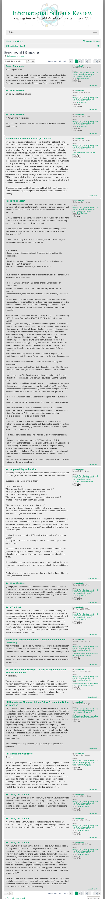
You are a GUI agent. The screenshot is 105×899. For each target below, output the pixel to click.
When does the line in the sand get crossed (84, 153)
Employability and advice (85, 481)
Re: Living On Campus (17, 794)
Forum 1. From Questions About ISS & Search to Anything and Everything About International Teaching (85, 74)
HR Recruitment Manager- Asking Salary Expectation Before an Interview (86, 684)
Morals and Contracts (84, 766)
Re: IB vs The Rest (15, 90)
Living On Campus (83, 806)
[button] (71, 61)
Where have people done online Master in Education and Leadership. (86, 654)
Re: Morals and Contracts (19, 753)
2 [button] (79, 61)
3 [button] (82, 61)
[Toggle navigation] (52, 32)
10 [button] (95, 61)
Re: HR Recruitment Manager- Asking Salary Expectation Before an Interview (36, 671)
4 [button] (86, 61)
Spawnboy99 (79, 66)
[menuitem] (20, 41)
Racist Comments (83, 78)
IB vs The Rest (82, 103)
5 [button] (89, 61)
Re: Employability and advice (21, 469)
